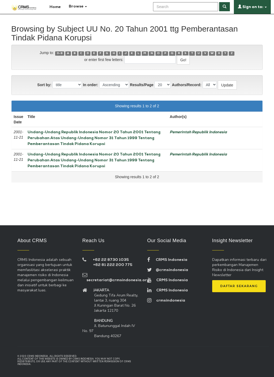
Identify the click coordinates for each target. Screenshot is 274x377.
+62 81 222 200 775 (112, 265)
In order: (90, 85)
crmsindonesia (166, 301)
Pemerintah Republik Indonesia (198, 132)
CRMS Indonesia (167, 260)
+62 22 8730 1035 (111, 260)
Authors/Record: (186, 85)
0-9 (60, 53)
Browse (78, 7)
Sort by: (44, 85)
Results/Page (142, 85)
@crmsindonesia (167, 270)
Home (53, 6)
